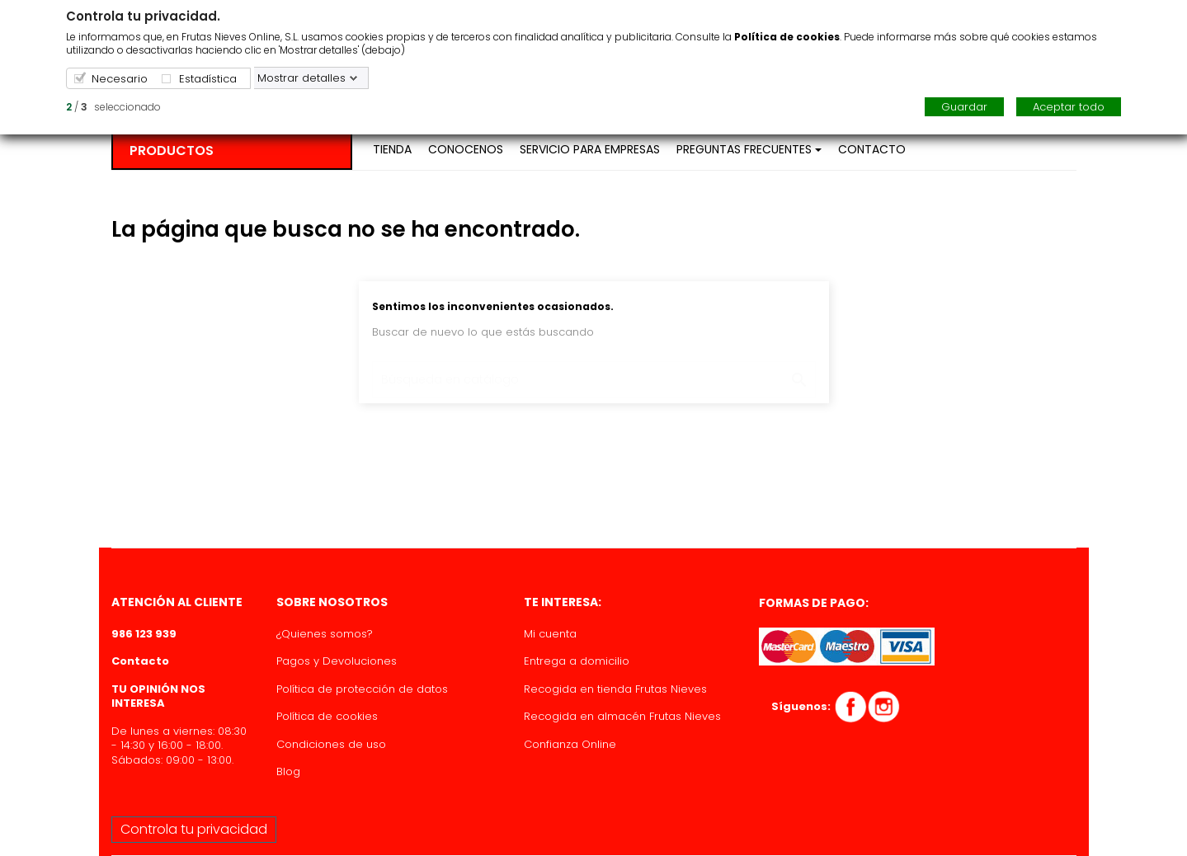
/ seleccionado (113, 107)
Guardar (964, 107)
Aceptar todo (1069, 107)
